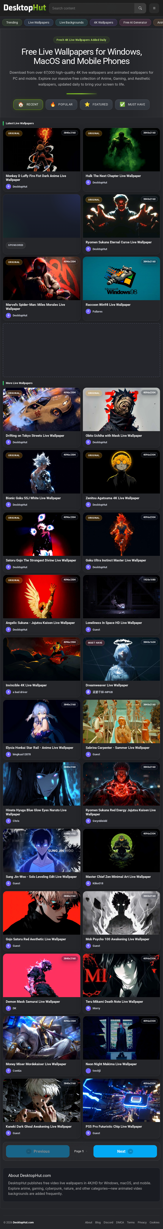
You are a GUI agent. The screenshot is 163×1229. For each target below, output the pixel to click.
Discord (108, 1222)
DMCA (120, 1222)
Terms (131, 1222)
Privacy (142, 1222)
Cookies (155, 1222)
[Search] (140, 8)
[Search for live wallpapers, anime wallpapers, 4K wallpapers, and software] (91, 8)
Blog (98, 1222)
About (88, 1222)
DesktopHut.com (23, 1222)
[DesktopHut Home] (25, 8)
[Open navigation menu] (154, 8)
